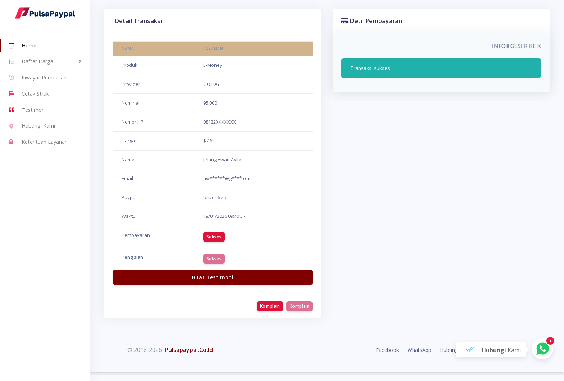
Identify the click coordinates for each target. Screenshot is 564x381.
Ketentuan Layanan (38, 142)
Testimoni (27, 110)
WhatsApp (419, 349)
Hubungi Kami (32, 126)
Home (22, 46)
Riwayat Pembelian (38, 77)
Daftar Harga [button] (31, 62)
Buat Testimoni (212, 277)
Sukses (214, 237)
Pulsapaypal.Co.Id (189, 350)
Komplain (270, 306)
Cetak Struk (29, 93)
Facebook (387, 349)
